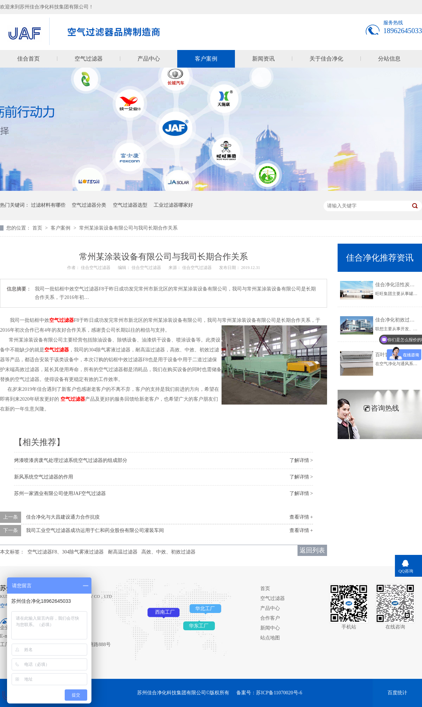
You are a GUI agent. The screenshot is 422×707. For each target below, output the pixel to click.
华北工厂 (205, 608)
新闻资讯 (263, 59)
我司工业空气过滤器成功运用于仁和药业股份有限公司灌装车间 (95, 530)
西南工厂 (165, 612)
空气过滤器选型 (130, 205)
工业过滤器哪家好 (173, 205)
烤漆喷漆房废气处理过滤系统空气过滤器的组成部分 (70, 460)
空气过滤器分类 (89, 205)
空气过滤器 (89, 59)
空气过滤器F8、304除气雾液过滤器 (65, 552)
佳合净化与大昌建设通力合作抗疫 (63, 517)
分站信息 (389, 59)
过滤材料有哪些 (48, 205)
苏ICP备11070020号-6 (279, 692)
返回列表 (312, 550)
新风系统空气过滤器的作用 (43, 477)
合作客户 (270, 618)
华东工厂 (199, 625)
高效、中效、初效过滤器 (168, 552)
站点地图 (270, 637)
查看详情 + (301, 517)
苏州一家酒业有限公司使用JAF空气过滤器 (60, 493)
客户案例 (206, 59)
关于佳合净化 (326, 59)
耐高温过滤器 (123, 552)
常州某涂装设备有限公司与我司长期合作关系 (128, 228)
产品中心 (149, 59)
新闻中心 (270, 628)
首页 (38, 228)
